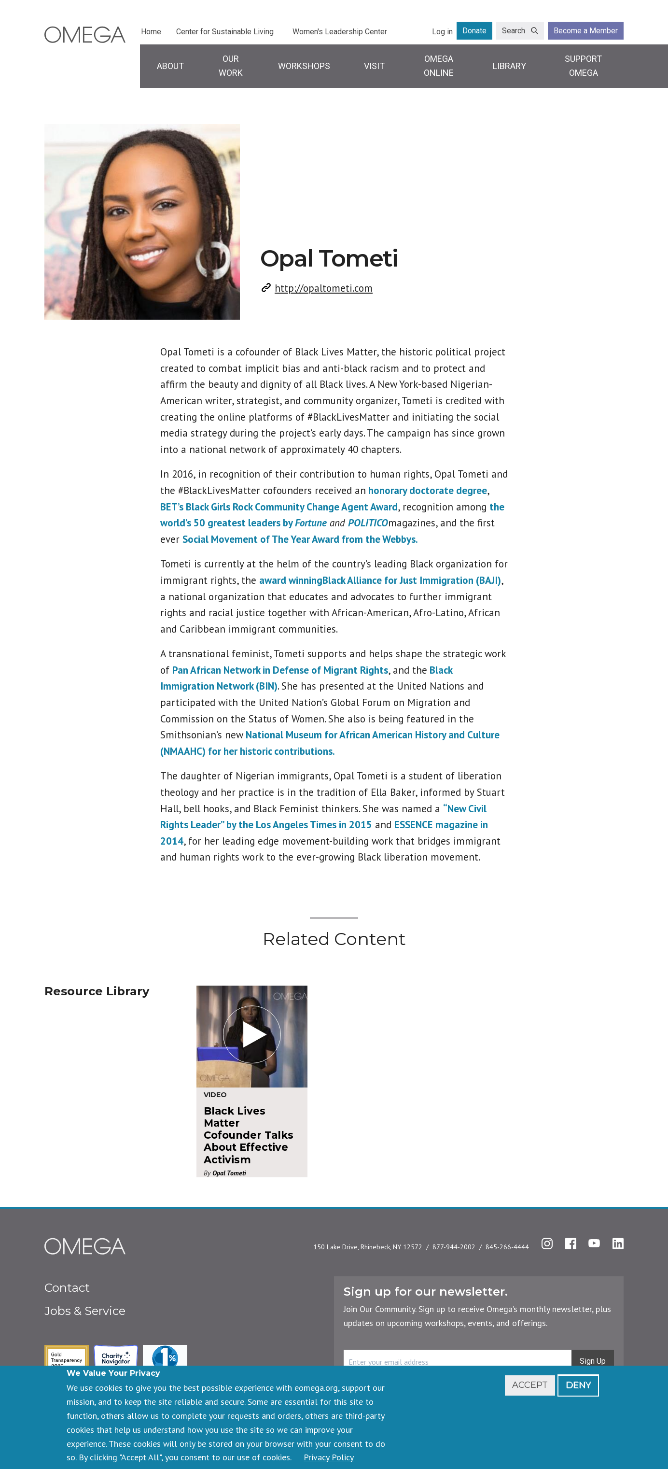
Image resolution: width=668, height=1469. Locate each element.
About (170, 66)
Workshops (304, 66)
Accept (530, 1385)
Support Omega (583, 66)
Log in (442, 31)
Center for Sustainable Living (225, 31)
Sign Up (593, 1361)
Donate (474, 30)
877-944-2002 (453, 1247)
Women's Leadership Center (339, 31)
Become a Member (586, 30)
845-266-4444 (507, 1247)
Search (513, 30)
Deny (578, 1385)
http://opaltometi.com (324, 288)
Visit (374, 66)
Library (509, 66)
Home (151, 31)
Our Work (231, 66)
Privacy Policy (329, 1457)
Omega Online (439, 66)
